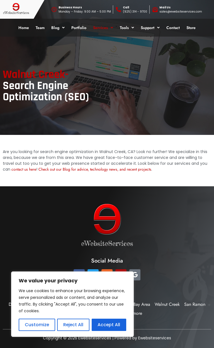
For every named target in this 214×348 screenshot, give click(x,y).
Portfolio (78, 27)
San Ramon (194, 304)
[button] (58, 27)
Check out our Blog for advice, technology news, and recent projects (94, 169)
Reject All (73, 324)
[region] (72, 304)
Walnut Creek (167, 304)
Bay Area (141, 304)
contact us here (23, 169)
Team (40, 27)
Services (103, 27)
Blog (58, 27)
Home (23, 27)
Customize (37, 324)
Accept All (109, 324)
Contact (173, 27)
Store (191, 27)
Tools (127, 27)
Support (150, 27)
